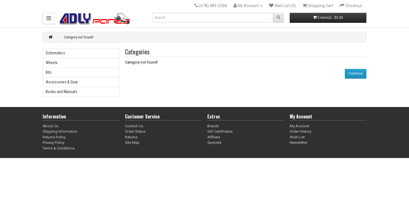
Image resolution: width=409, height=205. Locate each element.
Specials (214, 142)
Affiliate (213, 137)
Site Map (132, 142)
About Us (50, 126)
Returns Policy (54, 137)
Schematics (55, 53)
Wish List (297, 137)
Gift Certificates (220, 131)
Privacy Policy (53, 142)
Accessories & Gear (62, 82)
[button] (49, 18)
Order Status (135, 131)
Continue (356, 73)
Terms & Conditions (59, 148)
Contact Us (134, 126)
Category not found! (78, 37)
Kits (49, 72)
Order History (300, 131)
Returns (131, 137)
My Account (299, 126)
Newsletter (298, 142)
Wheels (52, 62)
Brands (213, 126)
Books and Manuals (61, 91)
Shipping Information (60, 131)
